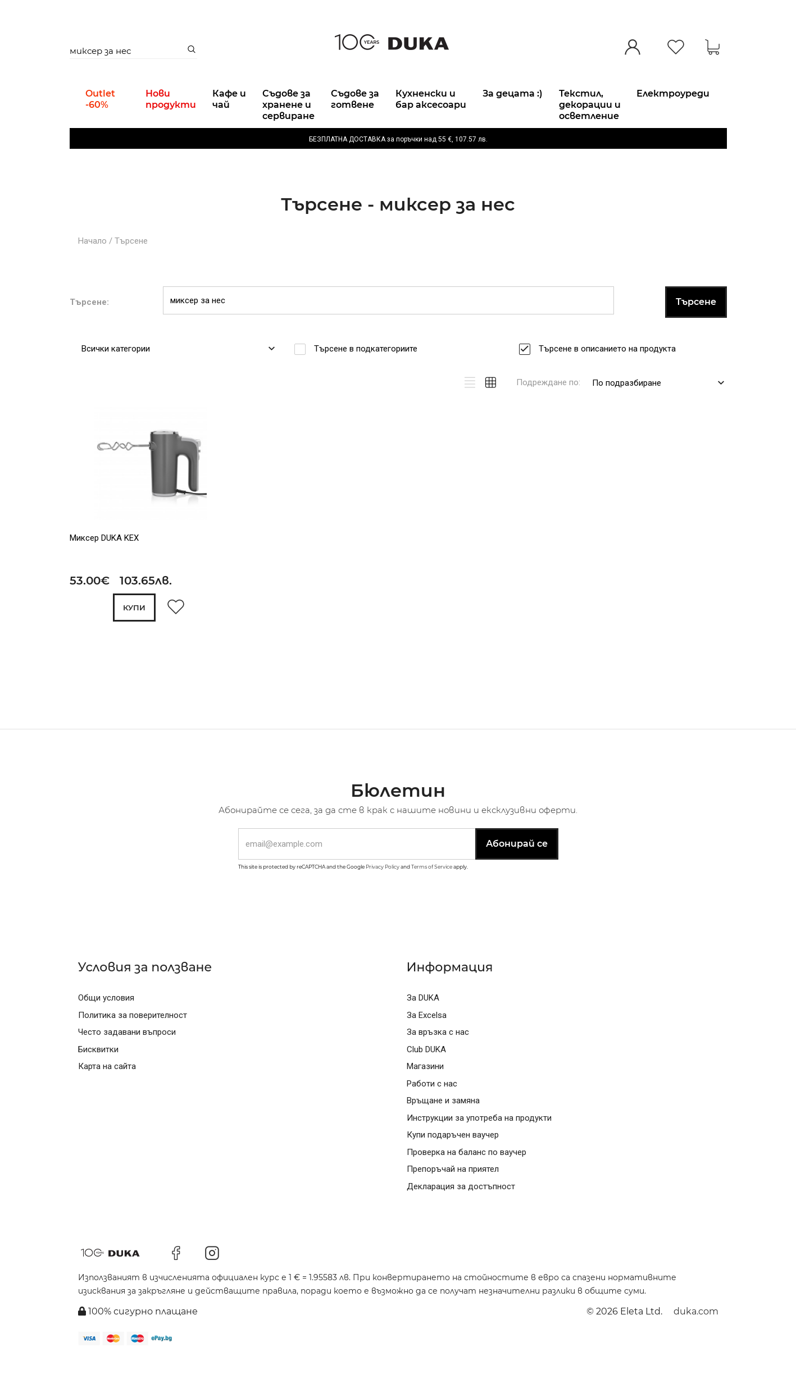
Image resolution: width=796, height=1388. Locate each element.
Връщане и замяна (443, 1130)
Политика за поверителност (132, 1044)
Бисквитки (98, 1078)
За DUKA (423, 1027)
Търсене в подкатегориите (369, 377)
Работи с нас (432, 1112)
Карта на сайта (107, 1095)
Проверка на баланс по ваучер (466, 1181)
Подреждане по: (548, 411)
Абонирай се (517, 873)
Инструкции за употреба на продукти (479, 1147)
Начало (92, 269)
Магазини (425, 1095)
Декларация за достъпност (461, 1215)
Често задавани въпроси (127, 1061)
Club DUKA (426, 1078)
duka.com (696, 1340)
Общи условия (106, 1027)
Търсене (131, 269)
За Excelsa (427, 1044)
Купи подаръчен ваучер (453, 1164)
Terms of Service (431, 895)
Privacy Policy (382, 895)
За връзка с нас (438, 1061)
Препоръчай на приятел (453, 1198)
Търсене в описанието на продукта (611, 377)
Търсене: (89, 331)
